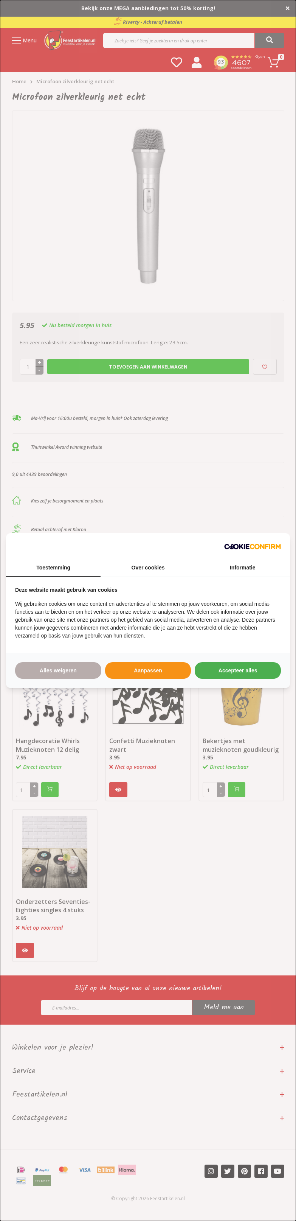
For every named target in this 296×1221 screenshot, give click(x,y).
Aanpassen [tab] (148, 670)
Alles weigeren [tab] (58, 670)
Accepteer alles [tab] (238, 670)
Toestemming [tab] (53, 568)
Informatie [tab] (243, 568)
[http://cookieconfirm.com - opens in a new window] (252, 546)
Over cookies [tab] (148, 568)
